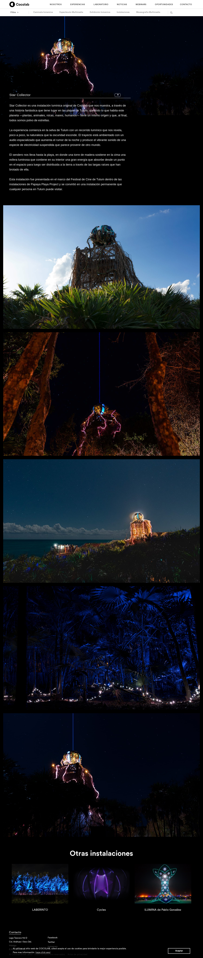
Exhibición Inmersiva (100, 12)
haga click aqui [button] (43, 952)
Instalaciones (123, 12)
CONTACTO (186, 4)
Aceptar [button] (179, 951)
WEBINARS (141, 4)
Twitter (51, 942)
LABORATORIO (101, 4)
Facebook (52, 938)
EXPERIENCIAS (77, 4)
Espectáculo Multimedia (71, 12)
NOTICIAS (122, 4)
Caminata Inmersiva (43, 12)
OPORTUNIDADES (164, 4)
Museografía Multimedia (148, 12)
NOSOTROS (56, 4)
